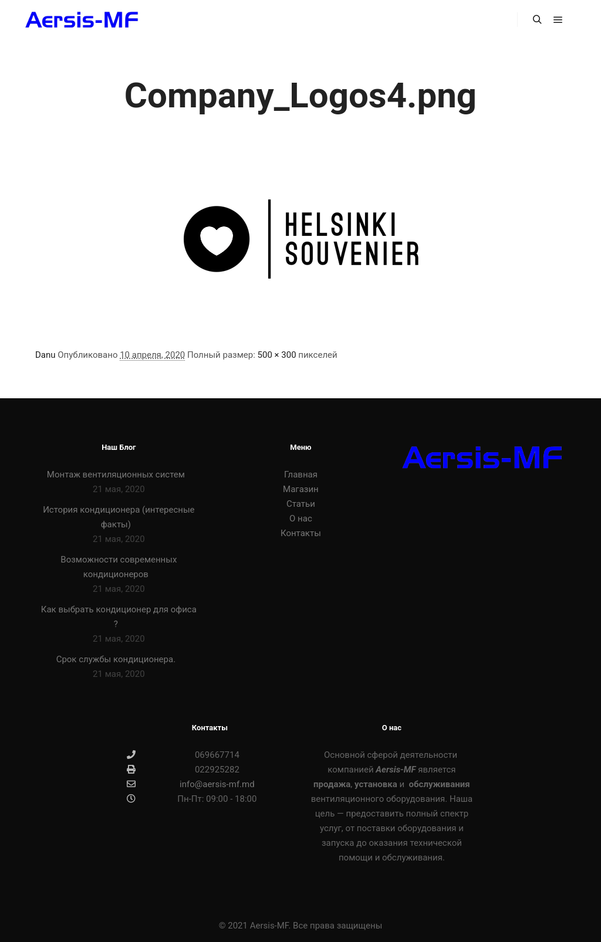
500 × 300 (277, 355)
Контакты (301, 533)
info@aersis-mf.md (190, 784)
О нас (300, 518)
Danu (45, 355)
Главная (301, 474)
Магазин (301, 489)
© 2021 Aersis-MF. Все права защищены (301, 925)
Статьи (300, 504)
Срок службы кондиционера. (115, 659)
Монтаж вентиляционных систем (116, 474)
